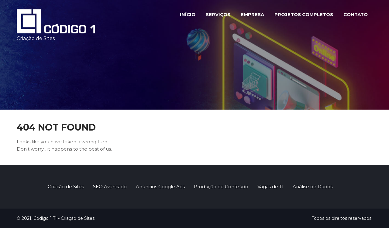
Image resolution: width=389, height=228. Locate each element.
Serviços (218, 14)
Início (187, 14)
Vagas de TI (270, 186)
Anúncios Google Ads (160, 186)
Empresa (252, 14)
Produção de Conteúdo (221, 186)
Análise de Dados (312, 186)
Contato (355, 14)
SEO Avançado (110, 186)
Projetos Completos (303, 14)
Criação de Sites (66, 186)
